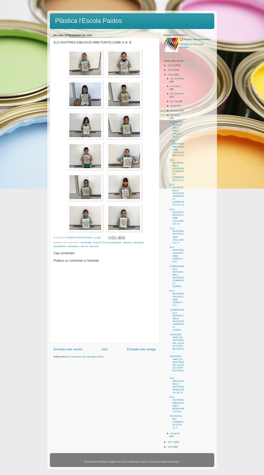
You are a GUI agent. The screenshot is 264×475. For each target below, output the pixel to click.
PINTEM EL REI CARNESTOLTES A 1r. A (177, 422)
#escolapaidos (113, 242)
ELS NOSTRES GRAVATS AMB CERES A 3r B (177, 254)
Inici (105, 349)
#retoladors (73, 246)
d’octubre (175, 86)
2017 (170, 442)
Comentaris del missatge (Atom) (87, 356)
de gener (175, 433)
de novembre (177, 78)
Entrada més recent (68, 349)
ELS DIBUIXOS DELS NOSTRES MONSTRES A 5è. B (177, 385)
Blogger (175, 461)
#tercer (84, 246)
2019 (170, 70)
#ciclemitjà (86, 242)
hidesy (143, 461)
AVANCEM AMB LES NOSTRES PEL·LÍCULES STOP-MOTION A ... (177, 343)
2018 (170, 74)
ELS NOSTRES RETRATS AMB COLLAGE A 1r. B (177, 216)
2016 (170, 446)
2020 (170, 65)
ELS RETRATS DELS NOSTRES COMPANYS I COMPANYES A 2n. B (177, 194)
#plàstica (127, 242)
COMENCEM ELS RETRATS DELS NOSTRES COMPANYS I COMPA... (177, 276)
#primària (138, 242)
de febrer (175, 115)
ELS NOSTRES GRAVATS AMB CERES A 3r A (177, 298)
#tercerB (93, 246)
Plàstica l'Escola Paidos (88, 20)
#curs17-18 (99, 242)
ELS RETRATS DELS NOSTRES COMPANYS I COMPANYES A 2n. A (177, 170)
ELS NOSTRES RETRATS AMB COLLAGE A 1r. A (177, 235)
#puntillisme (60, 246)
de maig (175, 101)
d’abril (174, 105)
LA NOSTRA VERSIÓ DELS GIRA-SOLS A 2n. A (176, 129)
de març (175, 110)
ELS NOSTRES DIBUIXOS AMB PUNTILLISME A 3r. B (177, 148)
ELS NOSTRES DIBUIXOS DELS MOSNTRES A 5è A (177, 404)
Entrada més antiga (141, 349)
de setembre (177, 93)
